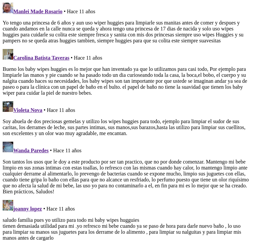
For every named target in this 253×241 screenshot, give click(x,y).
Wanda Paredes (31, 150)
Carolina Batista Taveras (41, 58)
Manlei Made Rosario (37, 11)
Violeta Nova (27, 110)
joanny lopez (27, 209)
